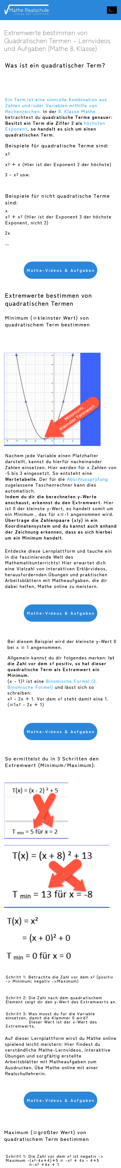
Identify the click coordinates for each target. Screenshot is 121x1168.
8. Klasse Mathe (77, 111)
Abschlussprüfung (87, 478)
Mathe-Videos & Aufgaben (61, 270)
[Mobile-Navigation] (112, 10)
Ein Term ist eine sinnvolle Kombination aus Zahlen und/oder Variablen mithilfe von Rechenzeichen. (56, 105)
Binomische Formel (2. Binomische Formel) (52, 684)
